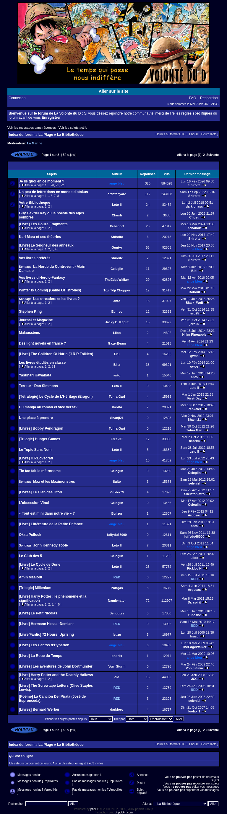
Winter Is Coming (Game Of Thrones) (50, 290)
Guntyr (116, 247)
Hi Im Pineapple (194, 334)
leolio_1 (194, 711)
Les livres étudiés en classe (42, 362)
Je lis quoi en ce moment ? (41, 181)
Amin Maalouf (30, 577)
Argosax (194, 515)
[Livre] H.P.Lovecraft (36, 458)
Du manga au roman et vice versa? (48, 407)
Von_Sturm (116, 666)
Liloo (117, 333)
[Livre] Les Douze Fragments (43, 224)
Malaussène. (29, 333)
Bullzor (116, 513)
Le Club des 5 (30, 556)
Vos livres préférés (35, 258)
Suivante (212, 154)
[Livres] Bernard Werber (39, 709)
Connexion (17, 98)
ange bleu (116, 183)
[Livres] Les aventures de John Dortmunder (56, 666)
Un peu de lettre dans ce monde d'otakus (53, 192)
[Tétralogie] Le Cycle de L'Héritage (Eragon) (56, 396)
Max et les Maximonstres (54, 481)
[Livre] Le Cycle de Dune (39, 564)
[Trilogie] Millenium (35, 588)
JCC (194, 679)
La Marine (34, 143)
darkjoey (117, 709)
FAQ (192, 98)
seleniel (194, 483)
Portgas (117, 588)
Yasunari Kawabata (35, 375)
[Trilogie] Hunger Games (39, 439)
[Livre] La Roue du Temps (40, 656)
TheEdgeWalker (117, 279)
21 (57, 185)
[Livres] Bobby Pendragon (41, 428)
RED (117, 577)
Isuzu (117, 634)
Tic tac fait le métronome (40, 471)
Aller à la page (187, 154)
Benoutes (116, 613)
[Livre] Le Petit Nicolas (38, 613)
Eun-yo (116, 311)
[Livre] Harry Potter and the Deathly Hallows (56, 675)
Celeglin (117, 268)
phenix (117, 656)
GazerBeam (117, 343)
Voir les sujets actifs (73, 127)
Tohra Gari (117, 396)
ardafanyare (117, 194)
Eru (116, 354)
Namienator (117, 600)
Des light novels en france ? (42, 343)
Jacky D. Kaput (117, 322)
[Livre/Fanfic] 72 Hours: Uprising (46, 634)
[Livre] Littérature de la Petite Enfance (51, 524)
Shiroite (194, 185)
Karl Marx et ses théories (40, 237)
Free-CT (117, 439)
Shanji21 (117, 418)
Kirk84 (117, 407)
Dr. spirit (194, 602)
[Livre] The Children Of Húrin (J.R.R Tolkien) (56, 354)
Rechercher (209, 98)
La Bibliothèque (70, 135)
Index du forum (22, 135)
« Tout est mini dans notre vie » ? (47, 513)
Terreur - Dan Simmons (38, 386)
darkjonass (194, 206)
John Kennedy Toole (50, 545)
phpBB (94, 809)
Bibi (194, 271)
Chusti (117, 215)
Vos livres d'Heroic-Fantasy (42, 277)
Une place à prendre (36, 418)
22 (62, 185)
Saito (117, 481)
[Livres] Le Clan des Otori (40, 492)
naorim (194, 441)
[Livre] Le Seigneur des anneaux (46, 245)
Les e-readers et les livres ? (56, 299)
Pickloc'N (117, 492)
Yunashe (194, 615)
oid (116, 677)
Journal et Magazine (36, 320)
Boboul (194, 292)
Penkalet (194, 409)
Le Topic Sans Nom (35, 450)
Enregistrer (51, 117)
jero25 (194, 313)
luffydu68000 (117, 534)
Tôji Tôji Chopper (116, 290)
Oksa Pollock (30, 535)
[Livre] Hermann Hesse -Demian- (46, 624)
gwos (194, 356)
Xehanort (117, 226)
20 (52, 185)
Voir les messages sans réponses (31, 127)
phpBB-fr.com (124, 812)
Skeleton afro (194, 494)
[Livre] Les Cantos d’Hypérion (44, 645)
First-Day (194, 398)
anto (117, 301)
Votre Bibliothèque (34, 202)
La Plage (45, 135)
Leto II (116, 204)
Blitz (117, 364)
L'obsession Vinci (34, 503)
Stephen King (30, 311)
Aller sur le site (113, 91)
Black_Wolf (194, 302)
